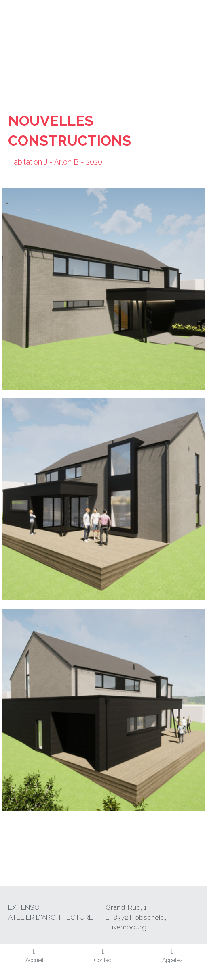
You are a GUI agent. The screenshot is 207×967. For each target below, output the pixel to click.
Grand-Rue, (125, 907)
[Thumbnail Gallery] (103, 289)
